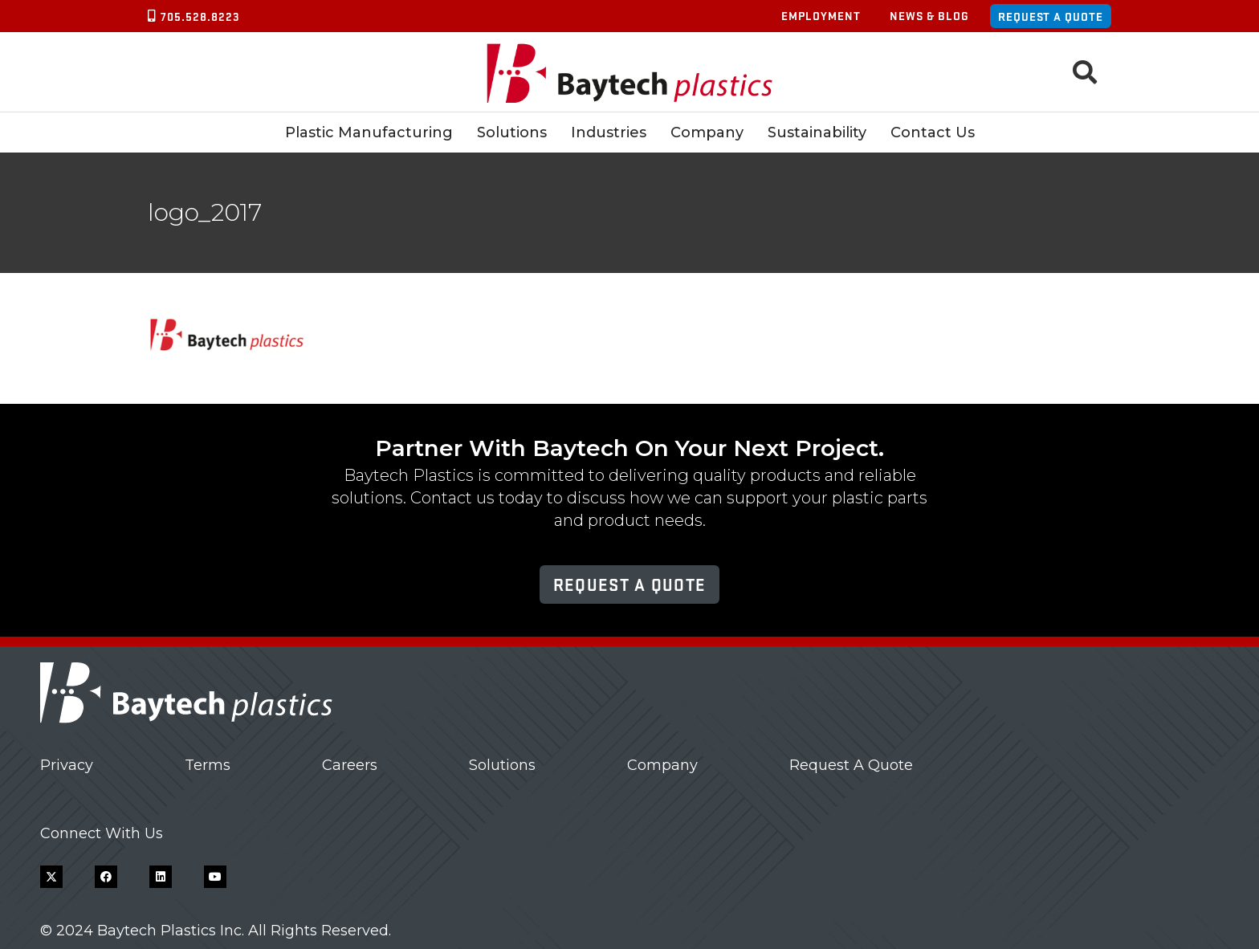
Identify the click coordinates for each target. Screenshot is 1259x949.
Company (662, 765)
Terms (207, 765)
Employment (821, 15)
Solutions (502, 765)
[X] (51, 877)
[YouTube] (215, 877)
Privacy (66, 765)
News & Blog (929, 15)
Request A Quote (851, 765)
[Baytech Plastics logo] (630, 73)
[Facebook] (106, 877)
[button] (1084, 72)
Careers (349, 765)
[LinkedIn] (160, 877)
